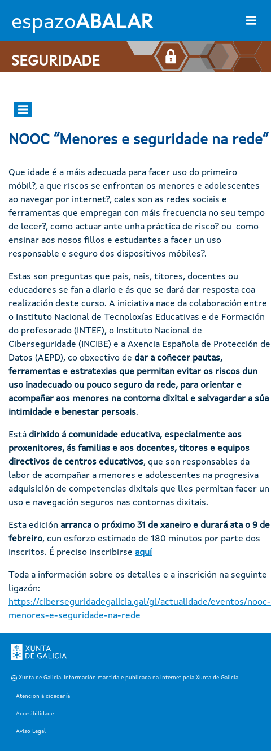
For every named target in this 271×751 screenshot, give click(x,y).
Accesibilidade (35, 714)
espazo (81, 23)
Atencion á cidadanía (43, 696)
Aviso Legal (31, 731)
